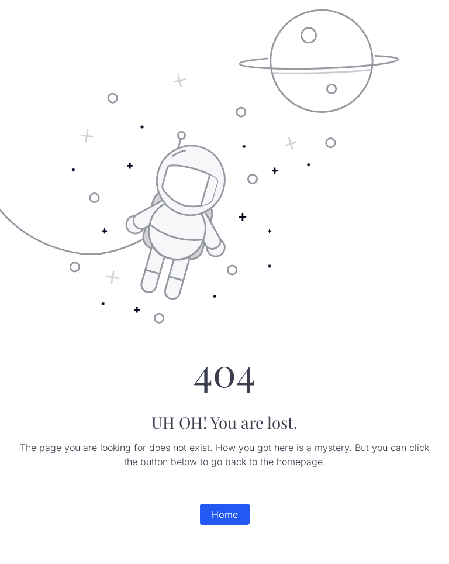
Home (225, 514)
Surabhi (32, 11)
